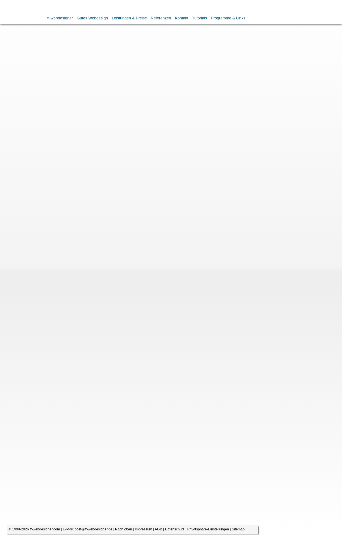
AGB (158, 530)
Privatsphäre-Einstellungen (208, 530)
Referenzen (161, 18)
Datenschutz (174, 530)
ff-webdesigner (60, 18)
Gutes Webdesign (92, 18)
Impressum (143, 530)
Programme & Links (228, 18)
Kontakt (181, 18)
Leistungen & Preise (129, 18)
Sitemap (238, 530)
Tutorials (199, 18)
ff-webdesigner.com (45, 530)
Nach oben (123, 530)
